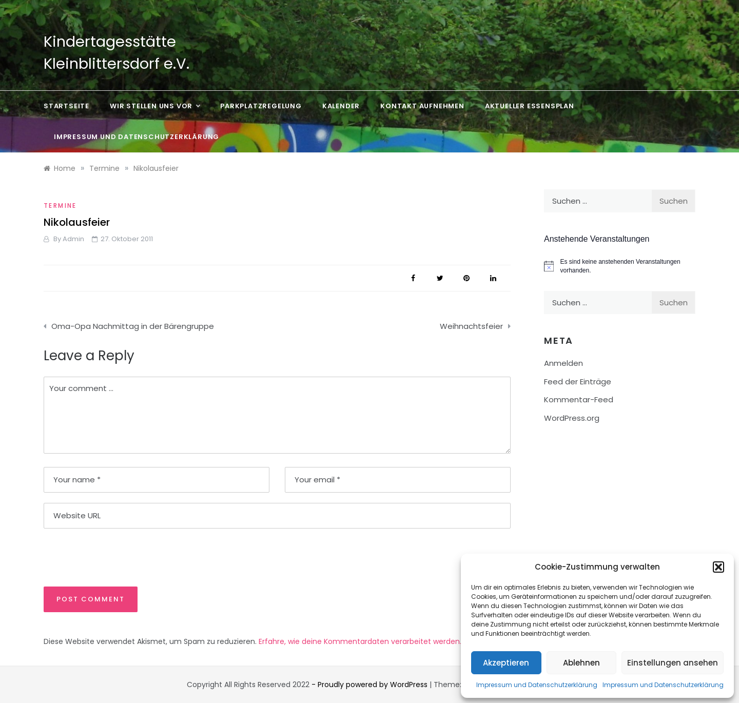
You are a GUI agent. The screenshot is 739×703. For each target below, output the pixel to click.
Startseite (66, 106)
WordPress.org (571, 418)
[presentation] (114, 557)
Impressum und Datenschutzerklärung (536, 684)
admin (73, 239)
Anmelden (563, 363)
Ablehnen (581, 662)
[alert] (619, 266)
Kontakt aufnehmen (422, 106)
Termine (60, 205)
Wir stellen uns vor (155, 106)
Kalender (341, 106)
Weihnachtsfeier (471, 326)
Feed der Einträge (577, 381)
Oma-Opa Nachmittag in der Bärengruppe (132, 326)
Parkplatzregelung (261, 106)
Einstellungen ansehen (672, 662)
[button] (718, 567)
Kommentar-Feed (578, 399)
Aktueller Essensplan (529, 106)
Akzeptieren (506, 662)
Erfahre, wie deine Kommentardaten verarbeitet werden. (360, 641)
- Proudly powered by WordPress (371, 684)
